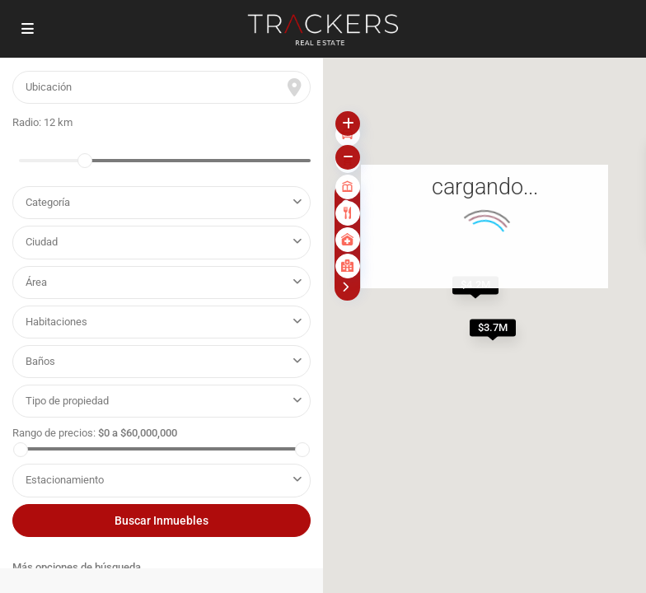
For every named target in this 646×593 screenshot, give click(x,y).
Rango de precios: (54, 433)
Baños (40, 361)
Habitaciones (56, 321)
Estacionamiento (65, 480)
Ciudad (42, 242)
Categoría (48, 202)
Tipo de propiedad (70, 401)
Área (36, 282)
